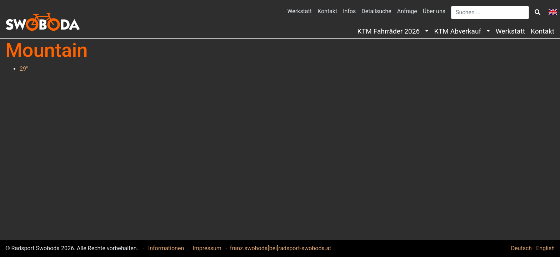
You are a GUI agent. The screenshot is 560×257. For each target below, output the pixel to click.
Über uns (434, 11)
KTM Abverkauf (459, 31)
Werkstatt (299, 11)
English (545, 248)
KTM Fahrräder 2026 (390, 31)
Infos (349, 11)
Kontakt (327, 11)
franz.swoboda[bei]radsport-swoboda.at (280, 248)
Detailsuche (376, 11)
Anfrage (407, 11)
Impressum (207, 248)
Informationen (166, 248)
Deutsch (521, 248)
